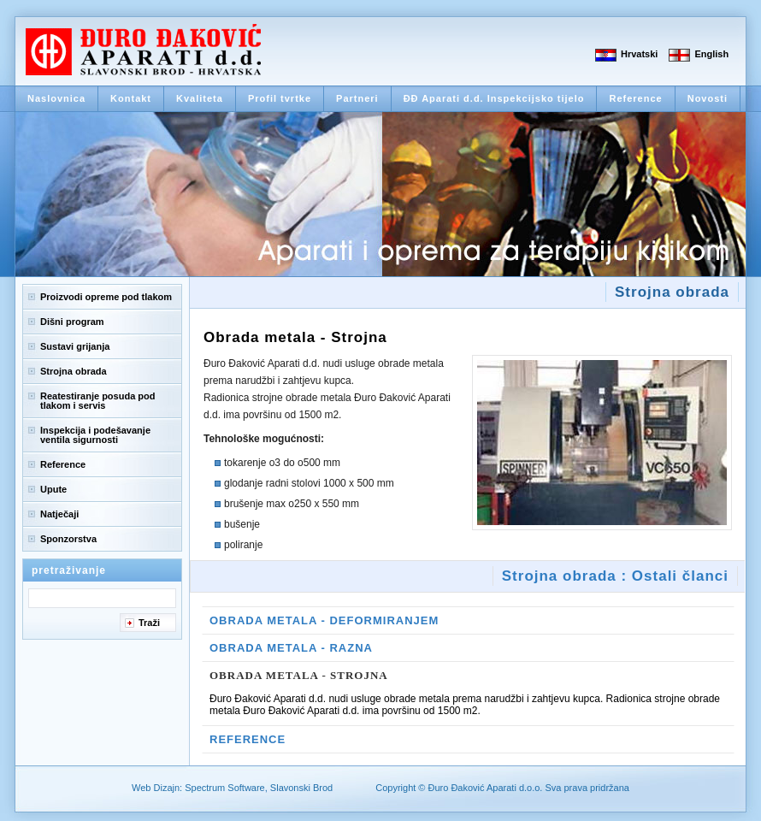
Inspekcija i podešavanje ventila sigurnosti (95, 435)
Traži (149, 622)
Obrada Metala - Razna (291, 647)
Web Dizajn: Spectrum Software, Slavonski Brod (232, 788)
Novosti (707, 98)
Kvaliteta (199, 98)
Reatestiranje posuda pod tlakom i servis (97, 400)
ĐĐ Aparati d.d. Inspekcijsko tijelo (494, 98)
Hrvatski (639, 54)
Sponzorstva (68, 539)
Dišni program (72, 321)
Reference (635, 98)
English (711, 54)
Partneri (357, 98)
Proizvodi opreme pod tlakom (106, 297)
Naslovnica (56, 98)
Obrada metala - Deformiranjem (324, 620)
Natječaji (59, 514)
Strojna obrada (73, 371)
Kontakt (130, 98)
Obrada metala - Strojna (298, 675)
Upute (53, 489)
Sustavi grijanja (74, 346)
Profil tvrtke (279, 98)
